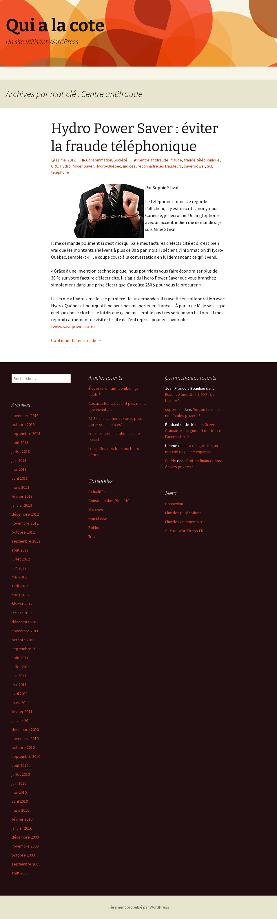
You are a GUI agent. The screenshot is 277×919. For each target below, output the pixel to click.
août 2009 (20, 873)
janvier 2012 (22, 612)
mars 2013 (20, 487)
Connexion (174, 503)
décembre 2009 (25, 837)
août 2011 (20, 657)
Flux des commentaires (185, 521)
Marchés (95, 509)
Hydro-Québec (108, 166)
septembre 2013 (26, 433)
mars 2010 (20, 810)
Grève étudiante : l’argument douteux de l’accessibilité (194, 430)
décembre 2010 (25, 729)
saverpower (194, 166)
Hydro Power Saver (77, 166)
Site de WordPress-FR (184, 530)
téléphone (60, 172)
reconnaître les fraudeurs (160, 166)
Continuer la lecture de (76, 340)
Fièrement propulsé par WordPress (138, 907)
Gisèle (170, 460)
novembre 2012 (25, 523)
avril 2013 (20, 478)
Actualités (97, 491)
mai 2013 (19, 469)
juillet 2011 (21, 666)
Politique (96, 527)
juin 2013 (19, 460)
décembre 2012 (25, 514)
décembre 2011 (25, 621)
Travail (93, 536)
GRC (54, 166)
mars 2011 (20, 702)
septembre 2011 (26, 648)
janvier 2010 (22, 828)
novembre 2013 (25, 415)
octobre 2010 (23, 747)
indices (129, 166)
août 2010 (20, 765)
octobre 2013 (23, 424)
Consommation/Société (106, 160)
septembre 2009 (26, 864)
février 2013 (22, 496)
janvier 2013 (22, 505)
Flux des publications (183, 512)
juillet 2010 (21, 774)
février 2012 (22, 603)
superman (174, 409)
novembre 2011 (25, 630)
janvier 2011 (22, 720)
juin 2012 (19, 568)
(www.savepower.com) (73, 326)
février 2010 (22, 819)
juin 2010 (19, 783)
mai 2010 (19, 792)
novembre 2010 (25, 738)
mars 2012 (20, 595)
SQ (209, 166)
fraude (176, 160)
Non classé (97, 518)
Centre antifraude (153, 160)
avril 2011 (20, 693)
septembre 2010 (26, 756)
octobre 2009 (23, 855)
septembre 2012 (26, 541)
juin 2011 (19, 675)
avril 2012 (20, 586)
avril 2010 (20, 801)
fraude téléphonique (202, 160)
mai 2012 (19, 577)
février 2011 (22, 711)
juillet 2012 (21, 559)
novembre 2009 (25, 846)
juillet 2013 (21, 451)
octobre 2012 (23, 532)
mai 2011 (19, 684)
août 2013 (20, 442)
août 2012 (20, 550)
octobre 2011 (23, 639)
